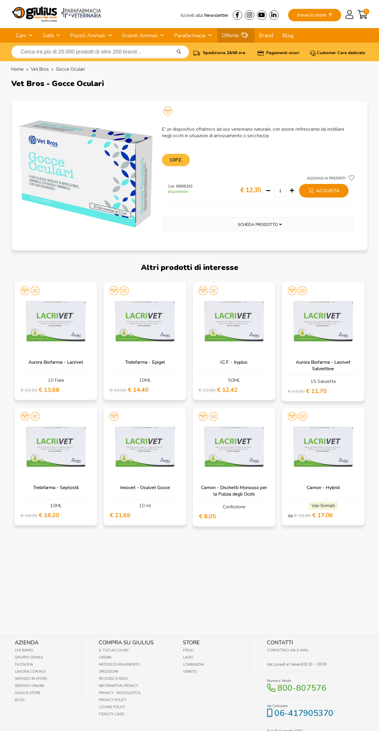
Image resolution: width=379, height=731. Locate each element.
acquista (324, 190)
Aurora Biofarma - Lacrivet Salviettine (323, 365)
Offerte (230, 35)
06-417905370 (303, 713)
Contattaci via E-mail (288, 650)
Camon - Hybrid (323, 487)
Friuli (188, 650)
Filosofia (24, 664)
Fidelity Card (111, 714)
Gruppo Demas (29, 657)
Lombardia (193, 664)
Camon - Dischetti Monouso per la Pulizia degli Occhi (234, 490)
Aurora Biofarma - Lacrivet (55, 362)
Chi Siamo (24, 650)
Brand (266, 35)
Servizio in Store (31, 678)
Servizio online (29, 685)
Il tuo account (114, 650)
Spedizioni (108, 671)
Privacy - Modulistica (120, 692)
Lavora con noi (30, 671)
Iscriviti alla (204, 15)
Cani (21, 35)
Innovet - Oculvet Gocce (145, 487)
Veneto (190, 671)
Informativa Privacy (118, 685)
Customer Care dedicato (337, 53)
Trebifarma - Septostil (56, 487)
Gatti (48, 35)
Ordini (105, 657)
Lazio (188, 657)
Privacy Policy (112, 700)
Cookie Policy (112, 707)
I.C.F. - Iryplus (234, 362)
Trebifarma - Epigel (145, 362)
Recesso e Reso (113, 678)
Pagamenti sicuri (278, 53)
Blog (288, 35)
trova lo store (314, 15)
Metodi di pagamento (119, 664)
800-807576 (301, 688)
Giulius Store (28, 692)
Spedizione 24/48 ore (219, 53)
